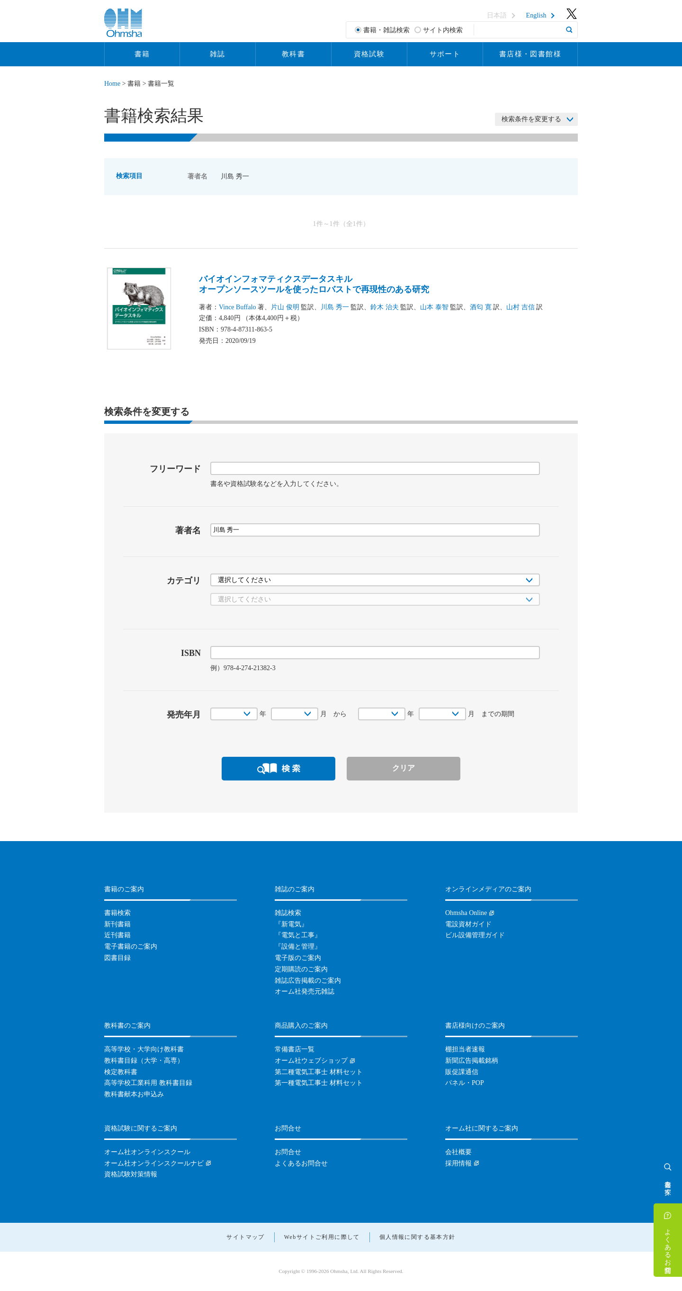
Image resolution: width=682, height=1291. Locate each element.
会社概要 (458, 1152)
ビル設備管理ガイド (475, 935)
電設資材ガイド (468, 924)
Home (112, 83)
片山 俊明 (285, 307)
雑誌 (217, 54)
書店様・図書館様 (530, 54)
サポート (445, 54)
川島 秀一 (335, 307)
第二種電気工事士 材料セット (319, 1072)
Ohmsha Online (466, 912)
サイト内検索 (443, 30)
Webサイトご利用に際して (322, 1237)
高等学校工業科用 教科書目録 (148, 1082)
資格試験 (369, 54)
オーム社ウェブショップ (311, 1060)
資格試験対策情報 (130, 1174)
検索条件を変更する (531, 119)
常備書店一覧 (294, 1049)
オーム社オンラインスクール (147, 1152)
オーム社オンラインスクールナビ (154, 1163)
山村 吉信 (520, 307)
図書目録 (117, 957)
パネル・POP (464, 1082)
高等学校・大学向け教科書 (144, 1049)
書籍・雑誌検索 (386, 30)
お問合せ (288, 1152)
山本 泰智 (434, 307)
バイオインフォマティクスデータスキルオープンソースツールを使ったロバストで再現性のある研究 (314, 284)
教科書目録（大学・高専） (144, 1060)
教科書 (293, 54)
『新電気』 (291, 924)
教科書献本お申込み (134, 1094)
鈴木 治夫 (384, 307)
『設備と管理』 (298, 946)
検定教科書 (120, 1072)
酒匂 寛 (481, 307)
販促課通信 (461, 1072)
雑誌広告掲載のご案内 (308, 980)
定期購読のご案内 (301, 969)
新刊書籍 (117, 924)
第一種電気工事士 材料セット (319, 1082)
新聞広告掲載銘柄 (471, 1060)
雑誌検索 (288, 912)
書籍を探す (668, 1184)
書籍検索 (117, 912)
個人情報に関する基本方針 (417, 1237)
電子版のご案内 (298, 957)
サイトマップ (245, 1237)
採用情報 (458, 1163)
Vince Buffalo (237, 307)
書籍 (142, 54)
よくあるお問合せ (668, 1247)
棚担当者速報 (465, 1049)
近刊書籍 (117, 935)
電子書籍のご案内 (130, 946)
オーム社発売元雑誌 (304, 991)
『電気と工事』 (298, 935)
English (536, 15)
